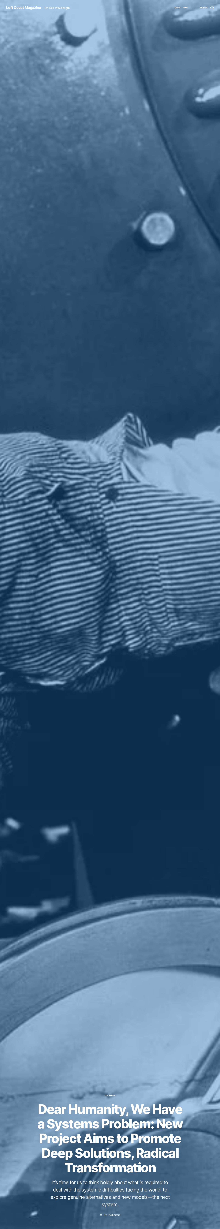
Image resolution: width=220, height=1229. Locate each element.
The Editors (113, 1214)
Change (110, 1095)
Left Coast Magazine (23, 7)
